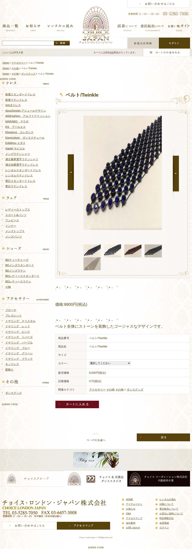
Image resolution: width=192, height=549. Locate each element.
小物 (8, 287)
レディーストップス (17, 209)
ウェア (25, 198)
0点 (112, 52)
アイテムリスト (134, 504)
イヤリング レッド (17, 326)
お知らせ (130, 508)
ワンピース (12, 220)
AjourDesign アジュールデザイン (25, 110)
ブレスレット (13, 315)
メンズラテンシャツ (17, 154)
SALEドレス (13, 105)
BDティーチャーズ (16, 259)
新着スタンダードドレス (20, 94)
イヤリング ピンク (17, 331)
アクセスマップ (134, 518)
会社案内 (130, 523)
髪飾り (9, 369)
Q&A (128, 513)
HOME (129, 499)
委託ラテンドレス (16, 186)
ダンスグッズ (135, 389)
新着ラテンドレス (16, 99)
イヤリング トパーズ (19, 337)
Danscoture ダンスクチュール (24, 137)
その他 (110, 389)
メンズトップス (14, 231)
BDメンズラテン (15, 270)
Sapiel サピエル (15, 148)
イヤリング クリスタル (20, 321)
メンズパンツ (13, 236)
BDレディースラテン (18, 281)
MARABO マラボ (16, 121)
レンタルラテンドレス (19, 175)
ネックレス (12, 364)
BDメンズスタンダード (19, 265)
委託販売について (168, 508)
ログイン (164, 527)
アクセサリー (97, 389)
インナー (10, 225)
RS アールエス (15, 126)
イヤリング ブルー (17, 348)
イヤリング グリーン (19, 353)
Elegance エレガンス (19, 132)
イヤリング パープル (19, 342)
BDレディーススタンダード (22, 276)
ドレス (25, 83)
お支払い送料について (171, 513)
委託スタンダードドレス (20, 181)
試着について (166, 504)
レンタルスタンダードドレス (23, 170)
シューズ (25, 248)
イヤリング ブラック (19, 358)
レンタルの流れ (167, 499)
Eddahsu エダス (15, 143)
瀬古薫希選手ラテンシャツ (21, 159)
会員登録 (164, 523)
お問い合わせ (133, 527)
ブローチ (10, 310)
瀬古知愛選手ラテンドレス (21, 164)
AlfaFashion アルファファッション (27, 116)
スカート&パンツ (15, 215)
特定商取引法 (166, 518)
